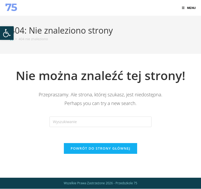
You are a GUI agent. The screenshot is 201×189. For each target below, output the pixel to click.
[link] (7, 33)
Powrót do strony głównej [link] (101, 148)
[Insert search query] (100, 122)
